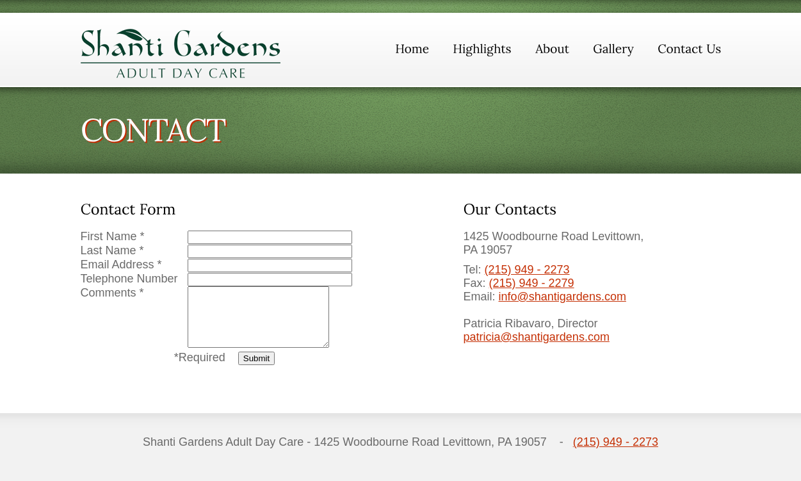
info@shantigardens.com (562, 296)
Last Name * (112, 250)
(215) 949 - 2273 (527, 269)
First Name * (113, 236)
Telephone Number (129, 278)
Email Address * (121, 264)
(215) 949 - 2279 (531, 283)
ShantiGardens (181, 53)
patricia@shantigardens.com (537, 336)
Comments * (112, 292)
